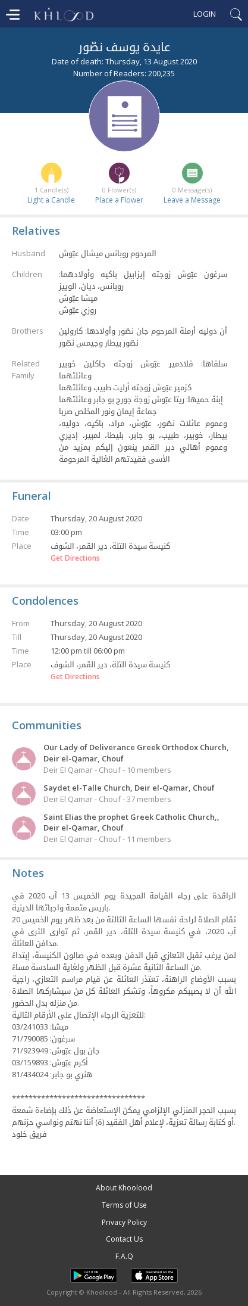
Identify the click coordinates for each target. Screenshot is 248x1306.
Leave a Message (192, 200)
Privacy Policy (124, 1222)
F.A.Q (124, 1256)
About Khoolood (124, 1188)
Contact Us (124, 1239)
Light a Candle (51, 200)
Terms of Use (124, 1205)
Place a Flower (119, 200)
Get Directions (75, 558)
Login (204, 13)
